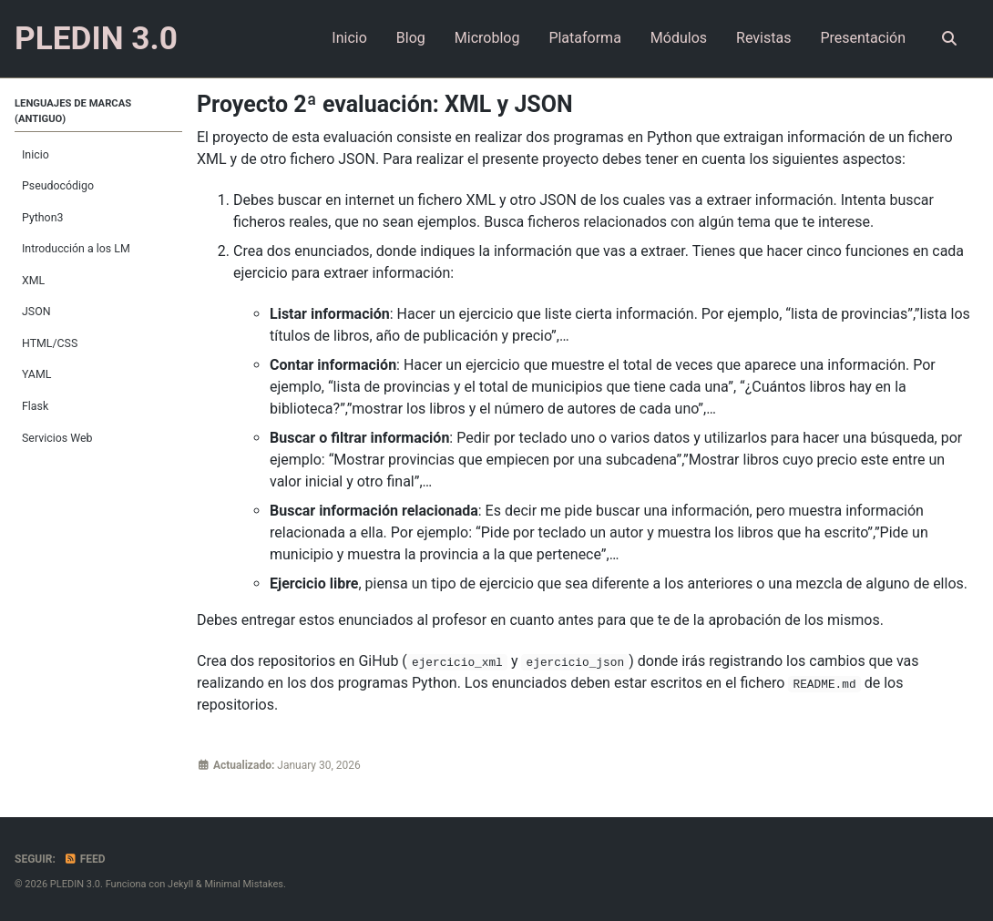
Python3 (42, 217)
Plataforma (584, 37)
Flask (35, 406)
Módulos (678, 37)
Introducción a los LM (76, 248)
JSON (36, 311)
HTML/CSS (49, 343)
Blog (410, 37)
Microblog (487, 37)
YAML (36, 374)
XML (33, 280)
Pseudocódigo (58, 185)
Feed (85, 859)
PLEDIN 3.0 (96, 38)
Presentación (863, 37)
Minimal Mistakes (243, 884)
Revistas (763, 37)
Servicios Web (57, 438)
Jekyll (180, 884)
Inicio (349, 37)
